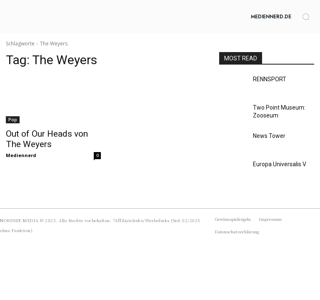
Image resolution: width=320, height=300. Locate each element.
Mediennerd (21, 153)
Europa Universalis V (276, 164)
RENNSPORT (267, 79)
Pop (12, 119)
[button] (306, 16)
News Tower (267, 135)
